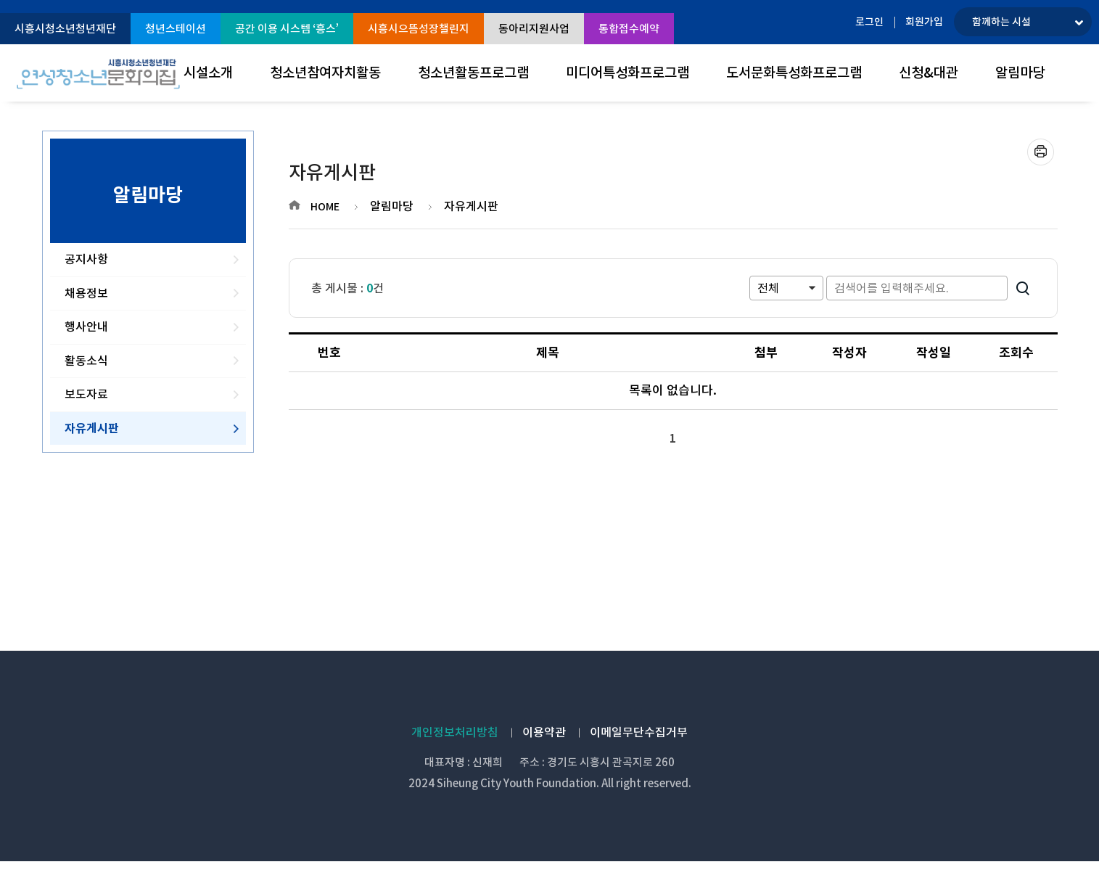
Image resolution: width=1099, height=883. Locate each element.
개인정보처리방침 (454, 732)
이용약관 (544, 732)
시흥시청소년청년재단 (65, 29)
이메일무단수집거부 (639, 732)
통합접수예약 (628, 29)
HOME (324, 206)
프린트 (1040, 152)
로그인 (869, 21)
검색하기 (1022, 288)
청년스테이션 (175, 29)
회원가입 (924, 21)
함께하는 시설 (1001, 21)
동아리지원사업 (533, 29)
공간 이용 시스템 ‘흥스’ (287, 29)
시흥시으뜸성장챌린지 (418, 29)
